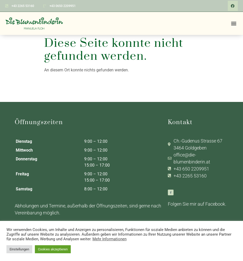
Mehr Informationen (109, 239)
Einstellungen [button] (19, 249)
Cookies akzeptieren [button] (53, 249)
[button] (233, 23)
